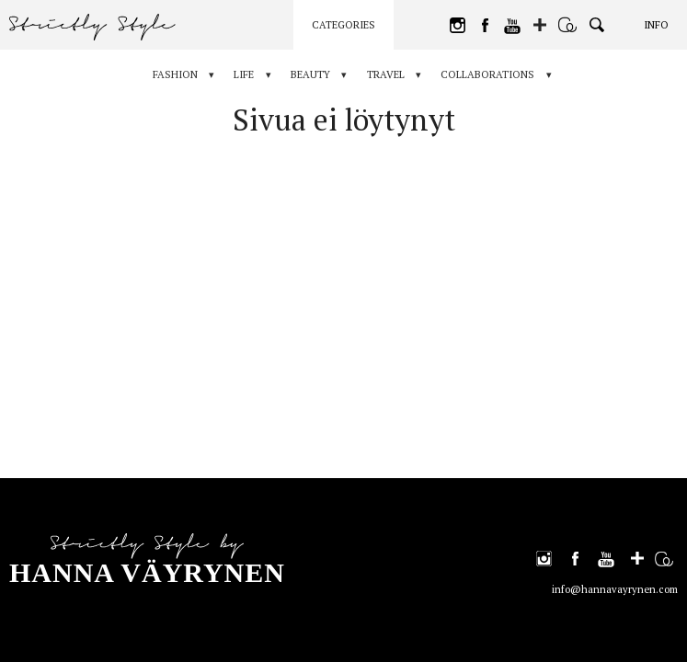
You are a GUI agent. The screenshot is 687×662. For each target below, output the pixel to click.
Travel (388, 74)
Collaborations (494, 74)
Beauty (310, 74)
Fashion (168, 74)
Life (241, 74)
